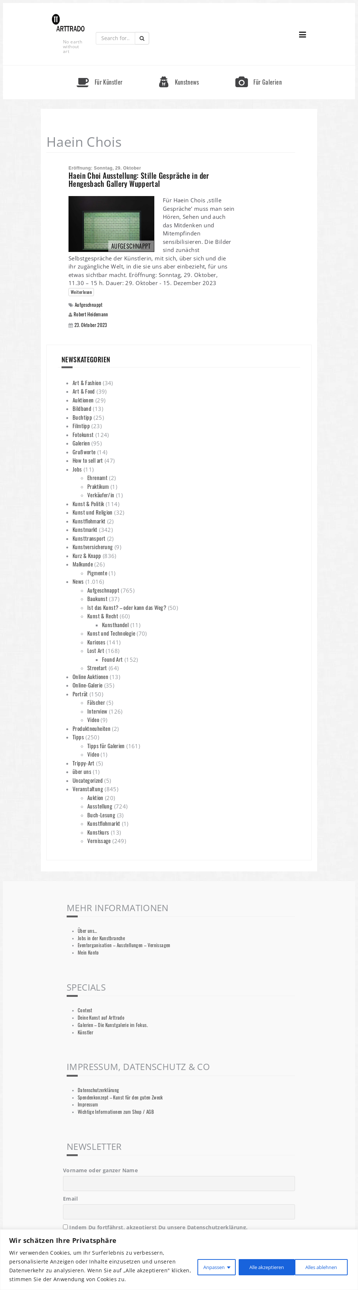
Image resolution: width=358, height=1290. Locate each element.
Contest (85, 1010)
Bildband (82, 408)
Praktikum (98, 486)
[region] (179, 1259)
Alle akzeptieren (318, 1265)
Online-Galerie (87, 685)
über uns (82, 771)
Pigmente (97, 573)
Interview (97, 711)
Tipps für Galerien (106, 746)
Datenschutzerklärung (98, 1090)
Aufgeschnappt (89, 304)
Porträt (80, 694)
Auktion (95, 797)
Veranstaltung (88, 789)
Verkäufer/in (101, 495)
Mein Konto (88, 952)
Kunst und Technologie (111, 633)
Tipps (78, 737)
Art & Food (84, 391)
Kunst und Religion (93, 512)
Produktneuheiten (91, 728)
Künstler (85, 1032)
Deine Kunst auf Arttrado (101, 1017)
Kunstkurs (98, 832)
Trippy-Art (84, 763)
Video (93, 719)
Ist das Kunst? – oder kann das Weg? (126, 607)
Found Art (112, 659)
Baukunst (97, 598)
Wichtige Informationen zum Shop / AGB (116, 1111)
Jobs (77, 469)
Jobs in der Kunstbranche (101, 938)
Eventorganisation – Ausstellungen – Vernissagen (124, 945)
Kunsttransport (89, 538)
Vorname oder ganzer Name (100, 1170)
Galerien (81, 443)
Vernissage (99, 840)
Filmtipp (81, 426)
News (78, 581)
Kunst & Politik (88, 504)
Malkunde (83, 564)
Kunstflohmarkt (89, 521)
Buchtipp (82, 417)
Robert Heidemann (91, 314)
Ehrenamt (97, 477)
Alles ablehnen (255, 1265)
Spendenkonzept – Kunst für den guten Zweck (120, 1097)
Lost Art (95, 650)
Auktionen (83, 400)
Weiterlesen (81, 292)
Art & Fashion (87, 383)
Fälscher (96, 702)
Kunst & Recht (102, 616)
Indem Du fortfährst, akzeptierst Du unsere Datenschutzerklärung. (155, 1227)
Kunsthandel (115, 625)
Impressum (88, 1104)
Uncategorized (88, 780)
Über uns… (87, 930)
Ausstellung (99, 806)
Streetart (97, 668)
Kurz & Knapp (87, 555)
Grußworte (84, 452)
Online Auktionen (90, 676)
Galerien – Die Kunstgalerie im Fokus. (113, 1024)
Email (70, 1198)
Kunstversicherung (93, 547)
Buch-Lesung (101, 815)
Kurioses (96, 642)
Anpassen (200, 1265)
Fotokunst (83, 434)
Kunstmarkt (85, 529)
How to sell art (88, 460)
